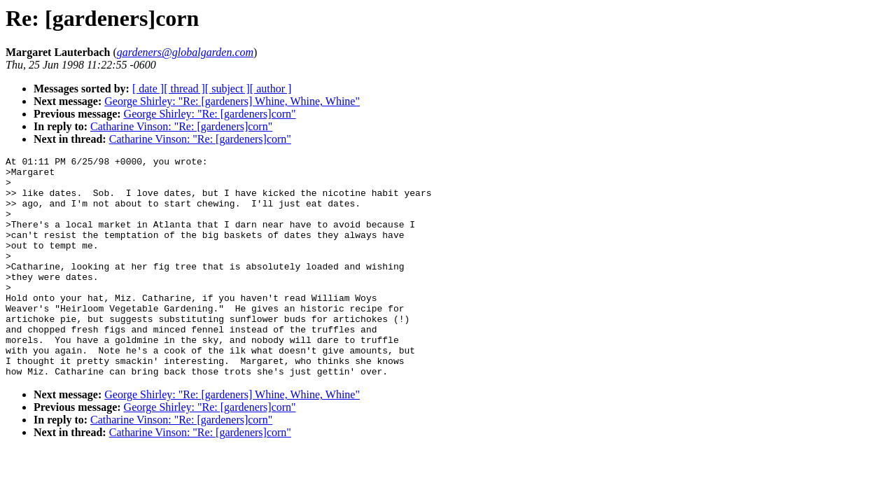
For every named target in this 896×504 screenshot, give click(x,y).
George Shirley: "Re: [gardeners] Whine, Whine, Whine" (232, 101)
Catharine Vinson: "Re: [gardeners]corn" (181, 126)
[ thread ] (184, 88)
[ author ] (271, 88)
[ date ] (148, 88)
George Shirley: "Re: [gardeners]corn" (210, 114)
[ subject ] (227, 88)
